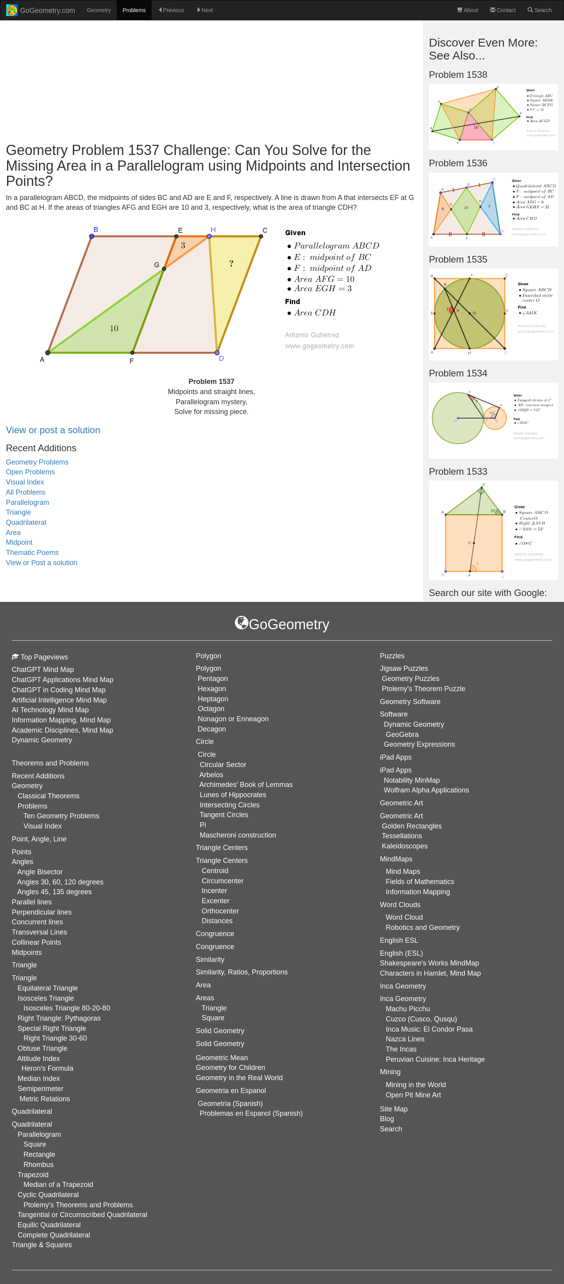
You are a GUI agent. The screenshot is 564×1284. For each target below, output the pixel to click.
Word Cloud (404, 917)
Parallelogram (27, 502)
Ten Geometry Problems (61, 816)
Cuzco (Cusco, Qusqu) (421, 1019)
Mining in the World (416, 1085)
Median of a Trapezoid (58, 1185)
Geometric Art (401, 816)
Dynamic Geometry (42, 740)
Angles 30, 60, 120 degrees (60, 882)
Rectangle (39, 1154)
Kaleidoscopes (405, 846)
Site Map (394, 1109)
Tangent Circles (224, 815)
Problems (134, 10)
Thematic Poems (32, 552)
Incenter (214, 891)
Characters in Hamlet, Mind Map (430, 973)
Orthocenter (220, 911)
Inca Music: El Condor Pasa (429, 1029)
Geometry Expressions (419, 744)
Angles (22, 862)
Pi (203, 825)
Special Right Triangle (52, 1028)
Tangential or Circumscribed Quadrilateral (82, 1215)
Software (394, 714)
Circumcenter (223, 881)
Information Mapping (418, 892)
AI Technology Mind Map (50, 710)
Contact (503, 10)
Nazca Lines (405, 1039)
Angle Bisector (40, 872)
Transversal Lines (39, 932)
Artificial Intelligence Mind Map (59, 700)
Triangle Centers (222, 860)
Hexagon (212, 689)
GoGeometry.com (40, 10)
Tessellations (402, 836)
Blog (387, 1119)
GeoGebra (402, 734)
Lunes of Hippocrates (233, 795)
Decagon (212, 729)
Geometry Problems (37, 462)
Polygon (208, 668)
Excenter (216, 901)
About (467, 10)
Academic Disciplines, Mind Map (62, 730)
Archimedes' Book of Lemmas (246, 785)
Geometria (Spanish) (230, 1104)
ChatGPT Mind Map (43, 670)
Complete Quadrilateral (54, 1235)
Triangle (18, 512)
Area (13, 533)
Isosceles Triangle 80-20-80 (67, 1008)
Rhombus (39, 1165)
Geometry (99, 10)
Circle (207, 754)
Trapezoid (33, 1175)
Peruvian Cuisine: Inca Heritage (435, 1059)
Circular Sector (223, 765)
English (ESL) (401, 953)
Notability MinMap (412, 780)
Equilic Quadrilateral (49, 1225)
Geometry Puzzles (410, 679)
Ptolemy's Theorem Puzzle (423, 689)
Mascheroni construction (238, 835)
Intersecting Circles (230, 805)
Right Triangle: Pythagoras (59, 1018)
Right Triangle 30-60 (55, 1038)
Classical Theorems (49, 796)
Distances (217, 921)
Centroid (215, 871)
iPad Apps (396, 770)
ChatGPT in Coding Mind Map (59, 690)
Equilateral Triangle (48, 988)
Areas (205, 998)
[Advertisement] (211, 80)
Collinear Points (36, 942)
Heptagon (213, 699)
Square (35, 1144)
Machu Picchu (408, 1009)
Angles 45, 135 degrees (54, 892)
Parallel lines (32, 902)
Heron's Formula (47, 1068)
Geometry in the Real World (239, 1078)
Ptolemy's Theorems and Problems (78, 1205)
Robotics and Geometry (423, 927)
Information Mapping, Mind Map (61, 720)
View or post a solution (53, 430)
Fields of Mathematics (420, 882)
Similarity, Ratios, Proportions (242, 972)
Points (21, 852)
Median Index (39, 1078)
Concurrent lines (37, 922)
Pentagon (213, 679)
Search (540, 10)
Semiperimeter (40, 1089)
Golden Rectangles (412, 826)
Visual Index (25, 482)
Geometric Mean (222, 1058)
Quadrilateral (26, 522)
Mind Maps (403, 871)
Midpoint (19, 542)
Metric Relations (45, 1099)
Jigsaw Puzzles (404, 668)
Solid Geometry (220, 1044)
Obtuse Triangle (42, 1048)
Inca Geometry (403, 999)
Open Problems (30, 472)
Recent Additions (38, 776)
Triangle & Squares (42, 1245)
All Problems (25, 492)
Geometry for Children (230, 1068)
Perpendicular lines (42, 912)
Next (204, 10)
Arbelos (211, 775)
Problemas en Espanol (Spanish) (251, 1113)
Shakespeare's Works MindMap (429, 963)
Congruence (215, 947)
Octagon (211, 709)
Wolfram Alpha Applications (426, 790)
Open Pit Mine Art (413, 1095)
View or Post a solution (42, 563)
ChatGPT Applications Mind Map (63, 680)
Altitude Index (38, 1058)
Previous (170, 10)
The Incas (401, 1049)
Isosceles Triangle (46, 998)
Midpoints (27, 952)
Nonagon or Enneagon (233, 719)
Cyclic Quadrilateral (48, 1195)
